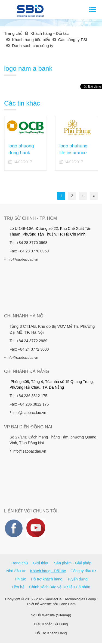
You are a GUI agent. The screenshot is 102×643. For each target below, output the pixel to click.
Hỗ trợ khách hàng (47, 579)
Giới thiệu (41, 563)
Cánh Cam (67, 604)
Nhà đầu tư (15, 571)
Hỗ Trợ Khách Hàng (51, 633)
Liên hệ (18, 587)
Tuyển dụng (77, 579)
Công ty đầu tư (83, 571)
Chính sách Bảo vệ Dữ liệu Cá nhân (59, 587)
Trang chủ (19, 563)
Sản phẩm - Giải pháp (72, 563)
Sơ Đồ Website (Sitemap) (51, 615)
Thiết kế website (39, 604)
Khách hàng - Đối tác (48, 571)
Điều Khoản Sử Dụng (51, 624)
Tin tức (20, 579)
